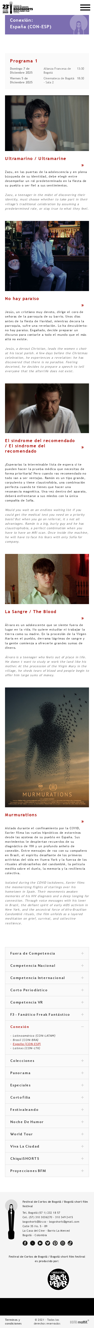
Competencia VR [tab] (47, 1002)
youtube (40, 1243)
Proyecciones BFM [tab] (47, 1171)
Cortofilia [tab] (47, 1098)
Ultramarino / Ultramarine (35, 158)
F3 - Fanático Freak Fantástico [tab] (47, 1015)
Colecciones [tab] (47, 1061)
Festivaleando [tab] (47, 1110)
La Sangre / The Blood (31, 611)
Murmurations (21, 814)
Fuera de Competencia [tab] (47, 954)
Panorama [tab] (47, 1073)
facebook (25, 1243)
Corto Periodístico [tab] (47, 990)
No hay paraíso (22, 298)
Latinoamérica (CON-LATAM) (34, 1035)
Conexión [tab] (47, 1027)
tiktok (70, 1243)
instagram (62, 1243)
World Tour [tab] (47, 1134)
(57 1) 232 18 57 (49, 1212)
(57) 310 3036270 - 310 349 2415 (51, 1217)
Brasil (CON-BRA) (26, 1040)
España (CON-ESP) (27, 1044)
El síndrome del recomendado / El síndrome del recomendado (40, 446)
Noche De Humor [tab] (47, 1122)
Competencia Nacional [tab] (47, 966)
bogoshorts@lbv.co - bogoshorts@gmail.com (51, 1221)
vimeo (47, 1243)
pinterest (55, 1243)
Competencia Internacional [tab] (47, 978)
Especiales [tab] (47, 1085)
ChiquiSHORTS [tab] (47, 1159)
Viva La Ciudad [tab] (47, 1147)
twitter (32, 1243)
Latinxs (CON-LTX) (26, 1048)
